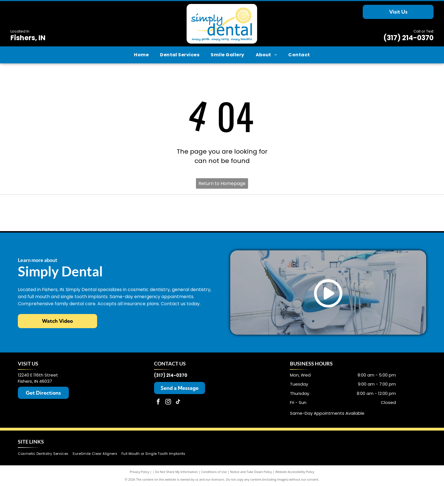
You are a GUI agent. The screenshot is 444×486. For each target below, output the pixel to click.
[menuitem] (141, 55)
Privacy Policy (139, 472)
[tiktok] (178, 402)
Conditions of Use (214, 472)
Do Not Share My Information (176, 472)
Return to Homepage (222, 183)
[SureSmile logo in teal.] (222, 213)
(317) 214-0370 (408, 37)
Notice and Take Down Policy (251, 472)
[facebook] (158, 402)
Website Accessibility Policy (294, 472)
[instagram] (168, 402)
